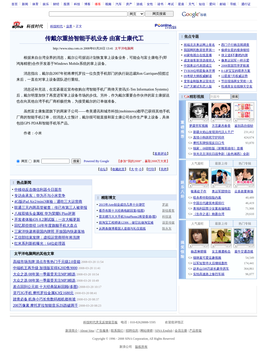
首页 (14, 3)
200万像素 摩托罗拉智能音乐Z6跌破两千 (45, 305)
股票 (66, 3)
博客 (87, 3)
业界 (69, 26)
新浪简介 (71, 330)
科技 (77, 3)
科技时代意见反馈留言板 (100, 322)
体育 (35, 3)
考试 (171, 3)
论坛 (103, 169)
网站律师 (146, 330)
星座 (181, 3)
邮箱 (223, 3)
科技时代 (56, 26)
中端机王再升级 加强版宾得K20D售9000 (45, 268)
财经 (56, 3)
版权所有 (141, 347)
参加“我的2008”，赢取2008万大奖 (143, 161)
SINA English (163, 330)
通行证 (246, 3)
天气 (191, 3)
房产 (129, 3)
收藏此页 (118, 169)
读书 (160, 3)
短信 (202, 3)
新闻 (25, 3)
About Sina (87, 330)
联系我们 (117, 330)
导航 (233, 3)
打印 (151, 169)
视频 (108, 3)
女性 (150, 3)
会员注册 (181, 330)
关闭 (164, 169)
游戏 (139, 3)
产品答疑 (195, 330)
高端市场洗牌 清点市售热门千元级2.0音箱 (46, 262)
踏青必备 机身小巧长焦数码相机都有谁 (44, 299)
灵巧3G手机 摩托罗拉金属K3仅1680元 (43, 293)
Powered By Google (96, 161)
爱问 (212, 3)
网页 (24, 161)
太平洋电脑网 (124, 48)
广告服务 (102, 330)
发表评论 (160, 153)
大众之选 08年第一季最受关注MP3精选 (44, 274)
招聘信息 (132, 330)
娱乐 (46, 3)
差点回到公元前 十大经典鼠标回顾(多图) (45, 287)
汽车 (119, 3)
